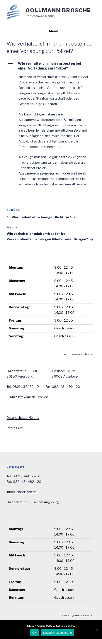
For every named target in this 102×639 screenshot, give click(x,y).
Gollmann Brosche (58, 10)
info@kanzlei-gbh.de (33, 397)
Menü (51, 31)
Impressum (15, 428)
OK (34, 632)
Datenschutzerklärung (23, 418)
